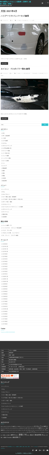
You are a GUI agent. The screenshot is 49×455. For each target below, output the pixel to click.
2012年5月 (5, 316)
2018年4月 (5, 299)
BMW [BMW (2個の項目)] (2, 426)
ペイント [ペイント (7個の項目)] (42, 430)
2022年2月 (5, 244)
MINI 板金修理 (6, 135)
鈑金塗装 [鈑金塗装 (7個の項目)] (16, 437)
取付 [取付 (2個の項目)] (17, 435)
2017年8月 (5, 301)
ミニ (4, 163)
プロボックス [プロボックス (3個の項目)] (31, 430)
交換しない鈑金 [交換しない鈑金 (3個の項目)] (7, 435)
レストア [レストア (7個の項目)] (31, 432)
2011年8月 (5, 321)
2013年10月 (5, 309)
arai (12, 20)
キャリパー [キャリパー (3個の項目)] (4, 428)
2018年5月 (5, 296)
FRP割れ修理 (34, 73)
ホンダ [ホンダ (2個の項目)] (5, 432)
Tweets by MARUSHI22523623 (8, 332)
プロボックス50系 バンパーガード (11, 233)
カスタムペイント (7, 204)
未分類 (4, 178)
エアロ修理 (18, 20)
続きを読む (4, 63)
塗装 (29, 73)
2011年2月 (5, 324)
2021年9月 (5, 254)
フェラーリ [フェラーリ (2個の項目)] (12, 430)
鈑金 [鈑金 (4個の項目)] (6, 437)
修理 (27, 73)
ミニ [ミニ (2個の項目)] (25, 432)
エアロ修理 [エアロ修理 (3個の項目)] (13, 426)
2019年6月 (5, 291)
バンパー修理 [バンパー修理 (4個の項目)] (38, 428)
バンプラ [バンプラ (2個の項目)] (7, 430)
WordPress (3, 448)
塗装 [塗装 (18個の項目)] (23, 434)
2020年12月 (5, 276)
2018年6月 (5, 294)
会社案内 (5, 216)
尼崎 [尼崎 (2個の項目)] (28, 435)
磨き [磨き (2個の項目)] (45, 435)
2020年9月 (5, 284)
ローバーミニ (6, 211)
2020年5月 (5, 289)
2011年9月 (5, 319)
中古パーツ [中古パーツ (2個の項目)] (44, 432)
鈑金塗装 (5, 180)
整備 (4, 175)
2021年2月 (5, 271)
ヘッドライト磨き (7, 158)
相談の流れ (5, 214)
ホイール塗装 (6, 160)
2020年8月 (5, 286)
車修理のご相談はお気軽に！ (25, 453)
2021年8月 (5, 256)
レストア (5, 165)
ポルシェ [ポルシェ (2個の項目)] (10, 432)
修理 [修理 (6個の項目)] (13, 435)
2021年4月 (5, 266)
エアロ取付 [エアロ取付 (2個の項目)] (18, 426)
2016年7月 (5, 306)
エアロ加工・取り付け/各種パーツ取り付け (13, 199)
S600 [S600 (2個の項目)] (5, 426)
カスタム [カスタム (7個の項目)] (37, 426)
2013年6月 (5, 311)
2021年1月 (5, 274)
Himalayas (36, 446)
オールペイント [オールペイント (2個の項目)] (25, 426)
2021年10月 (5, 251)
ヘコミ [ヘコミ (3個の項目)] (36, 430)
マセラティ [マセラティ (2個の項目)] (14, 432)
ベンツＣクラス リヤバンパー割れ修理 (12, 228)
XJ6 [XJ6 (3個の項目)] (8, 426)
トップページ (6, 189)
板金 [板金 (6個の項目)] (32, 435)
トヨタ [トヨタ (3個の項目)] (32, 428)
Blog (4, 191)
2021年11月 (5, 249)
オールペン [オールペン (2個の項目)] (30, 426)
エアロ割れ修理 (40, 73)
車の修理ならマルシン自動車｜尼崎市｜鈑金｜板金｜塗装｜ (19, 446)
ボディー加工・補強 (7, 201)
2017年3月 (5, 304)
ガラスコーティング (7, 145)
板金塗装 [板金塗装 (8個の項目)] (39, 435)
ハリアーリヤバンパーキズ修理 (15, 16)
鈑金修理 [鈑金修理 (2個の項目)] (10, 437)
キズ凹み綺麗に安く (25, 20)
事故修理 (5, 168)
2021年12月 (5, 246)
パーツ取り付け (6, 153)
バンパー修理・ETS (7, 225)
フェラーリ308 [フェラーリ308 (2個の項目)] (18, 430)
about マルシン (6, 194)
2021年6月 (5, 261)
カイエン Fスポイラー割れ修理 (15, 69)
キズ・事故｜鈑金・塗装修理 (9, 196)
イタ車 (4, 138)
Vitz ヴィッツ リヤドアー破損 (10, 235)
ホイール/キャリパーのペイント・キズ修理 (13, 206)
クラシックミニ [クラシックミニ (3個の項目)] (10, 428)
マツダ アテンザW (7, 230)
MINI (3, 133)
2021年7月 (5, 259)
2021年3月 (5, 269)
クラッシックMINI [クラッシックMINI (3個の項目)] (19, 428)
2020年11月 (5, 279)
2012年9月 (5, 314)
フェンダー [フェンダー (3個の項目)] (24, 430)
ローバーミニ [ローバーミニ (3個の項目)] (38, 432)
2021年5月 (5, 264)
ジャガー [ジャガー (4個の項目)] (27, 428)
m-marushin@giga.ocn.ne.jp (15, 364)
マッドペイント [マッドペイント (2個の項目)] (20, 432)
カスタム (5, 143)
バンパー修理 (31, 20)
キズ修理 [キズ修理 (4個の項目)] (45, 426)
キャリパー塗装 (6, 150)
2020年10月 (5, 281)
